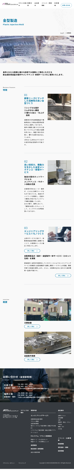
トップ (62, 33)
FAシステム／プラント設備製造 (41, 437)
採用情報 (57, 4)
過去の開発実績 (35, 453)
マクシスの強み (20, 4)
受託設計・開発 (63, 448)
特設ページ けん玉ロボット (39, 440)
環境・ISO (61, 427)
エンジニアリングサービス (39, 416)
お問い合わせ (66, 4)
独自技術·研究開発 (37, 450)
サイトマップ (23, 464)
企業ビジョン (62, 416)
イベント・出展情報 (64, 440)
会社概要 (60, 419)
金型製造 (34, 446)
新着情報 (61, 445)
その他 (60, 430)
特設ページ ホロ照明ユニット (40, 442)
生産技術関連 (35, 424)
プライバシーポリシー (9, 464)
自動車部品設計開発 (36, 420)
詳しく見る (32, 251)
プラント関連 (35, 422)
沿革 (59, 421)
